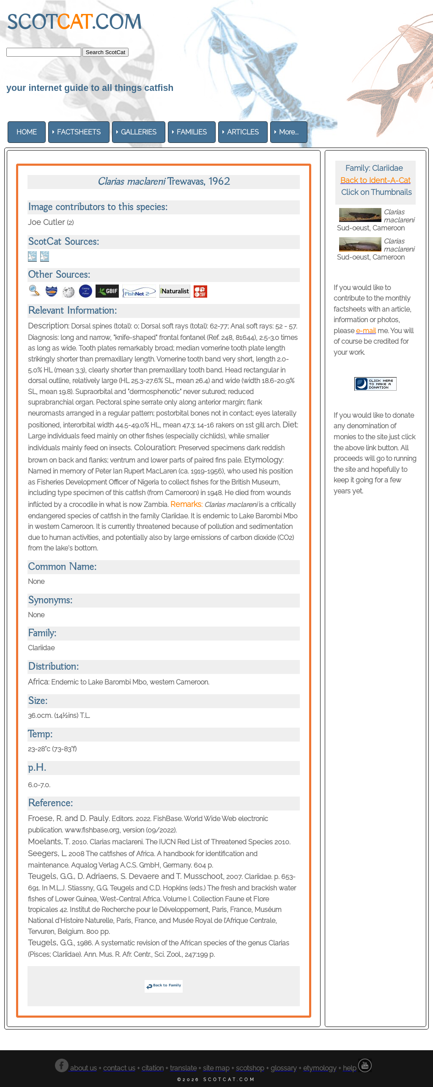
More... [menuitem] (289, 132)
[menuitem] (27, 132)
